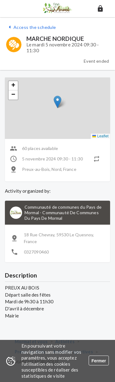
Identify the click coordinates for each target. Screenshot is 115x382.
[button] (100, 8)
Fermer (98, 360)
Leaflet (100, 136)
